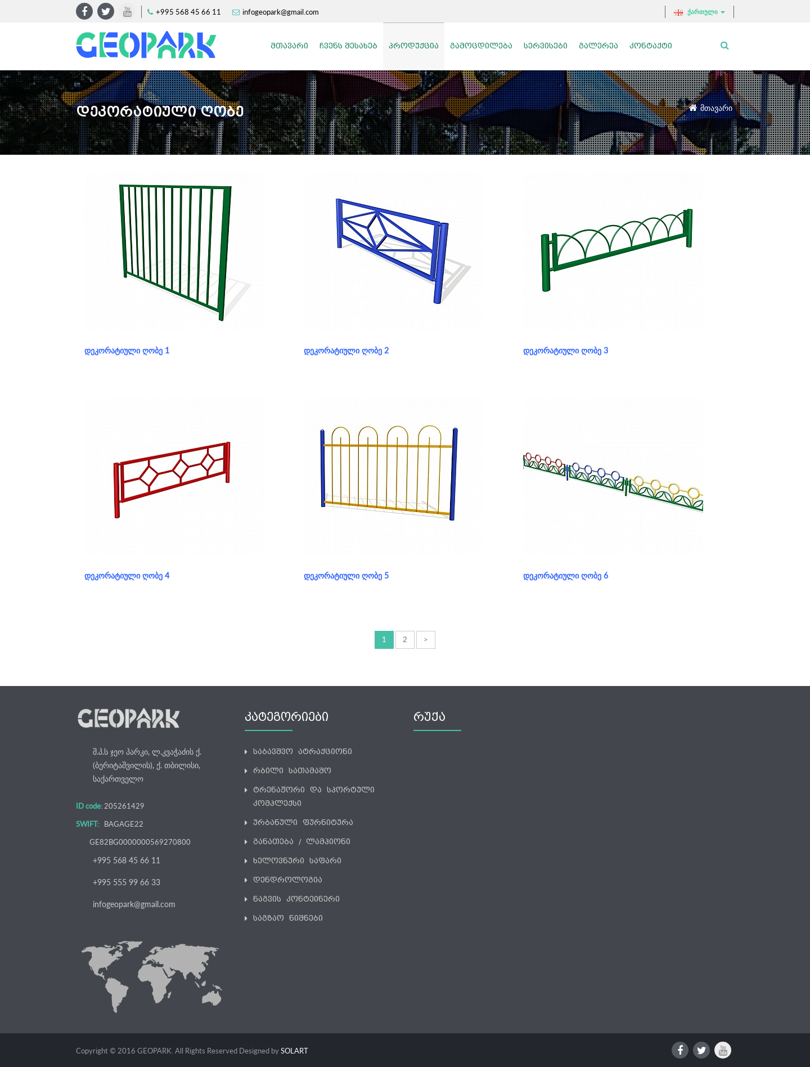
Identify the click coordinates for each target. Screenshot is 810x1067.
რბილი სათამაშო (292, 770)
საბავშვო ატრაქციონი (302, 751)
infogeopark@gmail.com (280, 11)
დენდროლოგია (287, 880)
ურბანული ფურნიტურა (303, 822)
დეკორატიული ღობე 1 (126, 350)
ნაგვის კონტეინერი (296, 899)
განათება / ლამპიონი (301, 841)
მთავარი (716, 108)
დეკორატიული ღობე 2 (346, 350)
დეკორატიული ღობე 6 (565, 575)
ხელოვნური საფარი (297, 861)
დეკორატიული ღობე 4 (126, 575)
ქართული (699, 12)
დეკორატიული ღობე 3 (565, 350)
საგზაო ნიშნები (288, 918)
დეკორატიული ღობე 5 (346, 575)
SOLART (294, 1050)
